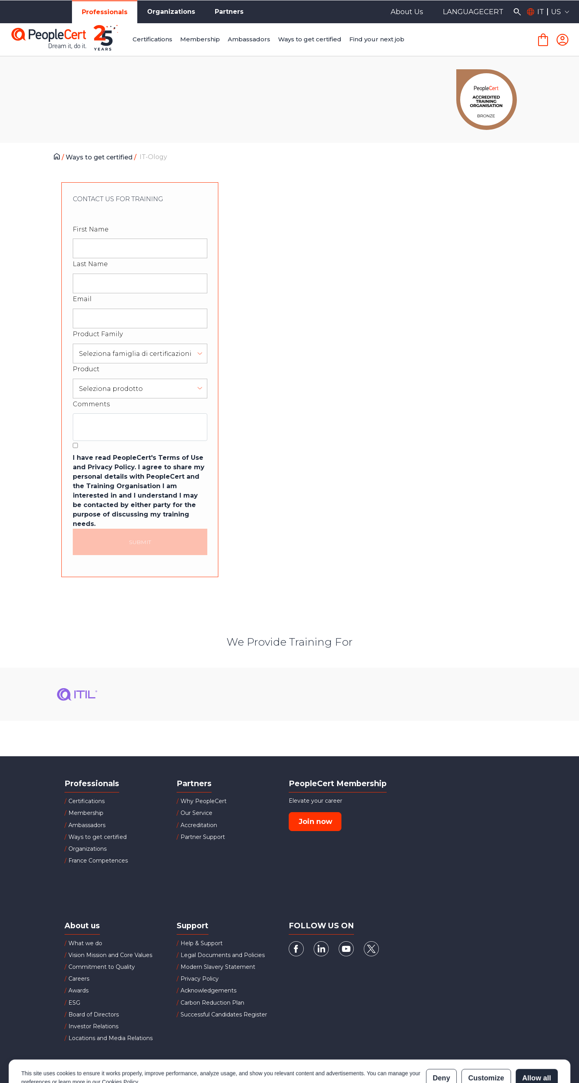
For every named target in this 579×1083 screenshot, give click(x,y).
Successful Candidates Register (224, 1014)
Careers (78, 978)
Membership (85, 812)
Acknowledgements (208, 990)
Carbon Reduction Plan (212, 1002)
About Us (407, 11)
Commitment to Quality (101, 966)
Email (82, 299)
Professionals (104, 12)
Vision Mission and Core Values (110, 955)
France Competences (98, 860)
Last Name (90, 264)
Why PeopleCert (204, 801)
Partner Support (203, 836)
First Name (91, 229)
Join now (315, 821)
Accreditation (199, 825)
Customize (486, 1044)
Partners (229, 11)
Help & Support (202, 943)
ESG (74, 1002)
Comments (91, 404)
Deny (441, 1044)
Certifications (86, 801)
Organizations (171, 11)
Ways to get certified (100, 157)
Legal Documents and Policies (223, 955)
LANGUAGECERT (473, 11)
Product (86, 369)
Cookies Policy (120, 1047)
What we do (85, 943)
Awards (78, 990)
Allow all (536, 1044)
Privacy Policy (200, 978)
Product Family (98, 334)
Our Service (196, 812)
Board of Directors (93, 1014)
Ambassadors (86, 825)
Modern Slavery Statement (218, 966)
